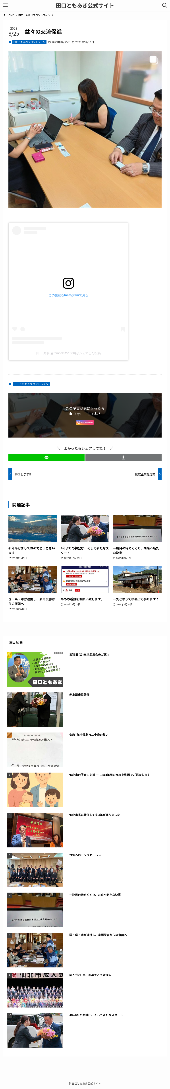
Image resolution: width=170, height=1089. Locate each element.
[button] (46, 457)
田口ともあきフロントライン (29, 42)
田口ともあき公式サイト (85, 5)
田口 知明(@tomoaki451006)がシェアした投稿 (68, 353)
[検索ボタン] (164, 5)
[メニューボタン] (5, 5)
